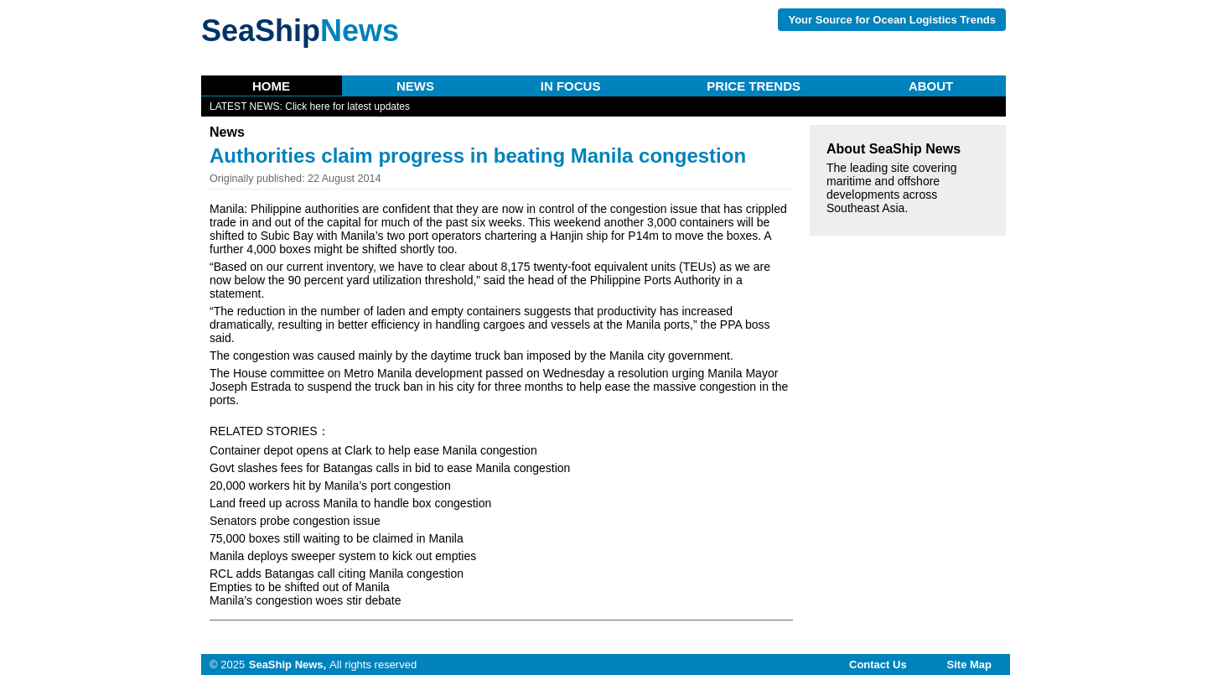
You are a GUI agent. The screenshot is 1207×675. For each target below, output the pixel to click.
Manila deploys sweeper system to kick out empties (343, 556)
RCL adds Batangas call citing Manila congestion (337, 573)
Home (271, 86)
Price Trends (753, 86)
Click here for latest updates (347, 106)
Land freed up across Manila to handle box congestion (350, 503)
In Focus (571, 86)
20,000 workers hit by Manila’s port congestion (330, 485)
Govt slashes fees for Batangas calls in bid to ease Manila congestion (390, 468)
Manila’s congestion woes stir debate (305, 600)
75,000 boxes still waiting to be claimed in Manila (337, 538)
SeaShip (300, 30)
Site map (969, 664)
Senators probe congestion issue (295, 520)
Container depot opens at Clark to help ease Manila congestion (373, 450)
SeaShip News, (287, 664)
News (415, 86)
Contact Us (878, 664)
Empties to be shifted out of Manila (300, 587)
